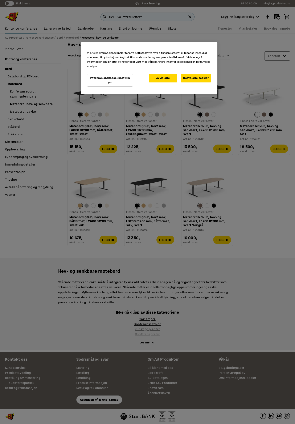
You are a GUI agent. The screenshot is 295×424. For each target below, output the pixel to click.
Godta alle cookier (196, 78)
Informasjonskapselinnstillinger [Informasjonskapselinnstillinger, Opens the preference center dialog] (110, 80)
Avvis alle (163, 78)
